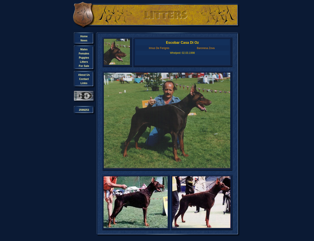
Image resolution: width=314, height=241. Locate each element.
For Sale (84, 65)
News (83, 40)
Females (84, 53)
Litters (84, 61)
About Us (84, 74)
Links (83, 83)
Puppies (84, 57)
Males (83, 49)
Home (83, 36)
